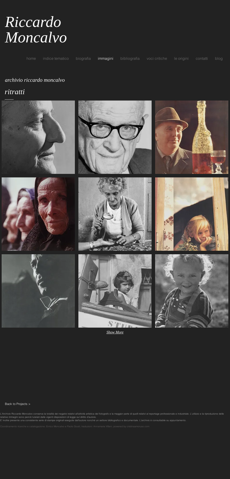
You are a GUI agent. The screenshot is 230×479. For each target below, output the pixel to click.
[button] (38, 137)
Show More (115, 332)
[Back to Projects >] (22, 404)
